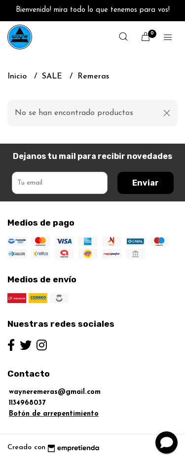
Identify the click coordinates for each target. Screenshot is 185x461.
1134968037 (27, 403)
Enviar (145, 183)
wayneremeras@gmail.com (55, 392)
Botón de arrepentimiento (54, 414)
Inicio (18, 76)
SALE (53, 76)
